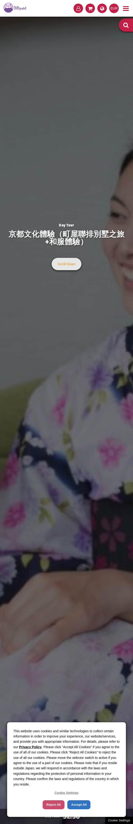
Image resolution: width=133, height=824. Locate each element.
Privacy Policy (30, 747)
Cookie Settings (119, 820)
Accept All (79, 804)
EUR (114, 8)
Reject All (53, 804)
